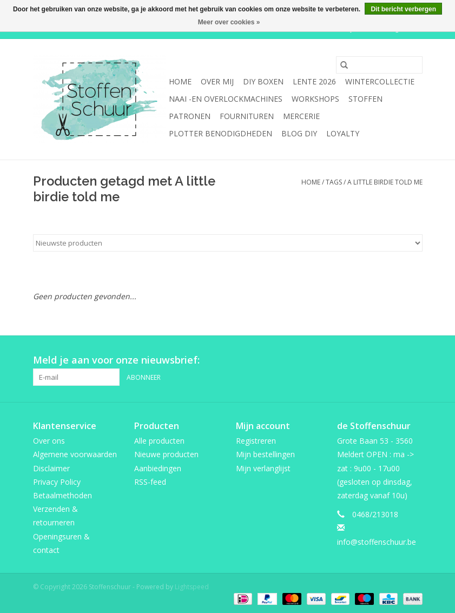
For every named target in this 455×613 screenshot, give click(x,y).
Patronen (189, 116)
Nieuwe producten (166, 454)
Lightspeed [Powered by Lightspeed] (192, 586)
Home (180, 81)
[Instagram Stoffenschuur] (414, 360)
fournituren (247, 116)
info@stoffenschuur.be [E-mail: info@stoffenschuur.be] (376, 542)
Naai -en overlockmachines (225, 99)
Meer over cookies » (229, 22)
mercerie (301, 116)
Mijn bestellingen (265, 454)
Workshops (315, 99)
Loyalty (342, 133)
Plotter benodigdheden (220, 133)
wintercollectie (379, 81)
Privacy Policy (57, 482)
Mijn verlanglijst (263, 468)
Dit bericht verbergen (403, 9)
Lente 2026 (314, 81)
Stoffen (365, 99)
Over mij (217, 81)
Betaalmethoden (62, 495)
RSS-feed (150, 482)
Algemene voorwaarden (75, 454)
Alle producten (159, 441)
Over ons (49, 441)
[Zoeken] (379, 65)
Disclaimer (51, 468)
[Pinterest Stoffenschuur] (394, 360)
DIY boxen (263, 81)
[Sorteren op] (228, 243)
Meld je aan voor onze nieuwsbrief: (116, 360)
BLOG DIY (299, 133)
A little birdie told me (385, 182)
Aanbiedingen (157, 468)
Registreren (256, 441)
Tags (334, 182)
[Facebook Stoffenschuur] (375, 360)
